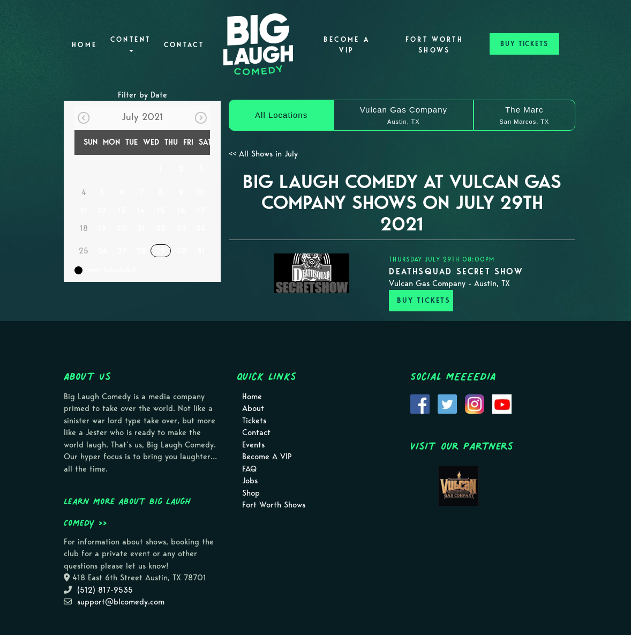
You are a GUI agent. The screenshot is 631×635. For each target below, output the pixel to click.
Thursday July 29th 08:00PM (441, 259)
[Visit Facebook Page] (420, 403)
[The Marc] (524, 115)
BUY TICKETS (524, 44)
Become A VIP (347, 44)
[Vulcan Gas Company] (404, 115)
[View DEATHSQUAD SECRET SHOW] (311, 273)
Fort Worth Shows (434, 44)
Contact (184, 45)
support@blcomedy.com (120, 602)
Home (84, 45)
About (253, 408)
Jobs (250, 480)
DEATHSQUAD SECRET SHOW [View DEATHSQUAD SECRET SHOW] (456, 271)
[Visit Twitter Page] (447, 403)
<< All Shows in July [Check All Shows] (263, 154)
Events (253, 445)
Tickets (254, 420)
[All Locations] (281, 115)
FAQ (249, 469)
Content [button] (130, 43)
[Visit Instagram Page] (474, 403)
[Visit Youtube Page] (502, 403)
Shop (251, 493)
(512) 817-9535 (105, 590)
